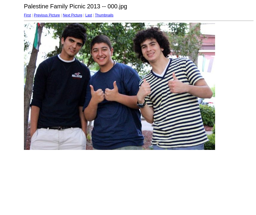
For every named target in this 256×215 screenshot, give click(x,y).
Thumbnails (104, 15)
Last (88, 15)
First (27, 15)
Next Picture (72, 15)
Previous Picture (47, 15)
